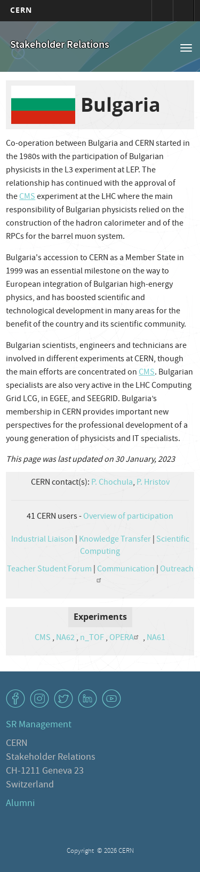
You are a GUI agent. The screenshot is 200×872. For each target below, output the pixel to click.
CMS (27, 197)
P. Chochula (112, 483)
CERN (21, 10)
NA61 (156, 638)
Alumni (20, 804)
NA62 (65, 638)
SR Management (38, 725)
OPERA (125, 638)
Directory (183, 10)
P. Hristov (153, 483)
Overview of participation (128, 517)
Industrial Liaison (42, 540)
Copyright (81, 851)
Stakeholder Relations (59, 45)
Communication (126, 569)
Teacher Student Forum (49, 569)
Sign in (162, 10)
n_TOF (92, 638)
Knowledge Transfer (115, 540)
